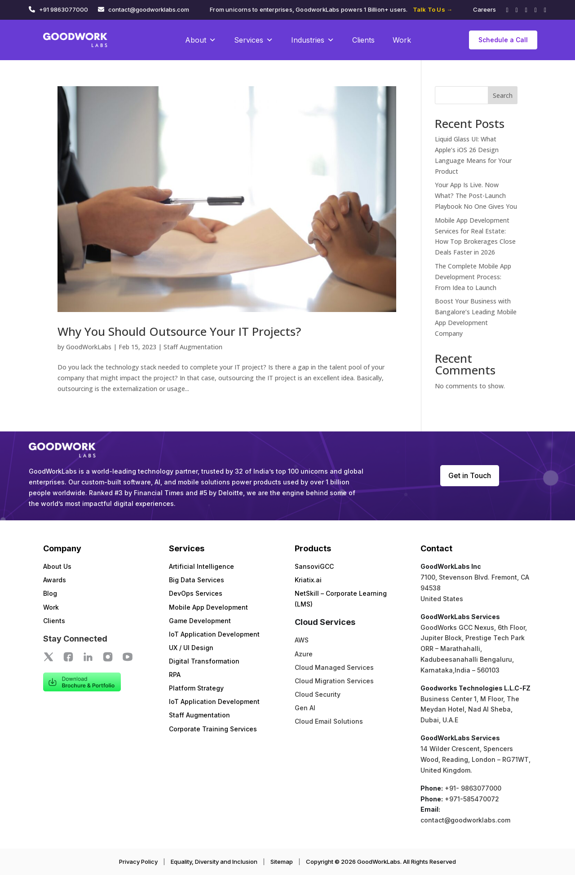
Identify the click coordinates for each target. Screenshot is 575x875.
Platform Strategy (196, 688)
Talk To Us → (432, 9)
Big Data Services (196, 580)
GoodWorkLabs (88, 347)
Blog (50, 593)
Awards (54, 580)
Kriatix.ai (308, 580)
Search (503, 95)
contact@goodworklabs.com (148, 9)
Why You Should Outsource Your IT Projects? (179, 331)
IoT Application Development (214, 634)
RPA (175, 674)
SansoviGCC (314, 566)
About (200, 40)
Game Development (200, 620)
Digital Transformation (204, 661)
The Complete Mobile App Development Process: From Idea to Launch (473, 277)
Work (402, 39)
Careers (484, 9)
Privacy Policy (138, 861)
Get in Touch (469, 475)
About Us (57, 566)
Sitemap (281, 861)
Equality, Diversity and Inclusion (214, 861)
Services (253, 40)
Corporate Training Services (213, 729)
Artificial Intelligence (201, 566)
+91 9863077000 (63, 9)
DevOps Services (195, 593)
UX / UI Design (191, 647)
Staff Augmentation (193, 347)
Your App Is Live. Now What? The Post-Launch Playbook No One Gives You (476, 195)
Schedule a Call (503, 40)
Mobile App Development (208, 607)
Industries (312, 40)
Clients (363, 39)
